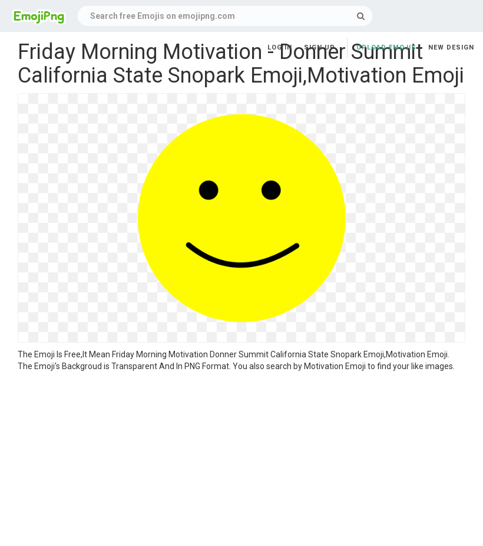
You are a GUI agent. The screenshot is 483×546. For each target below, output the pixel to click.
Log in (279, 47)
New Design (451, 47)
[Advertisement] (241, 460)
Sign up (319, 47)
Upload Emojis (386, 47)
